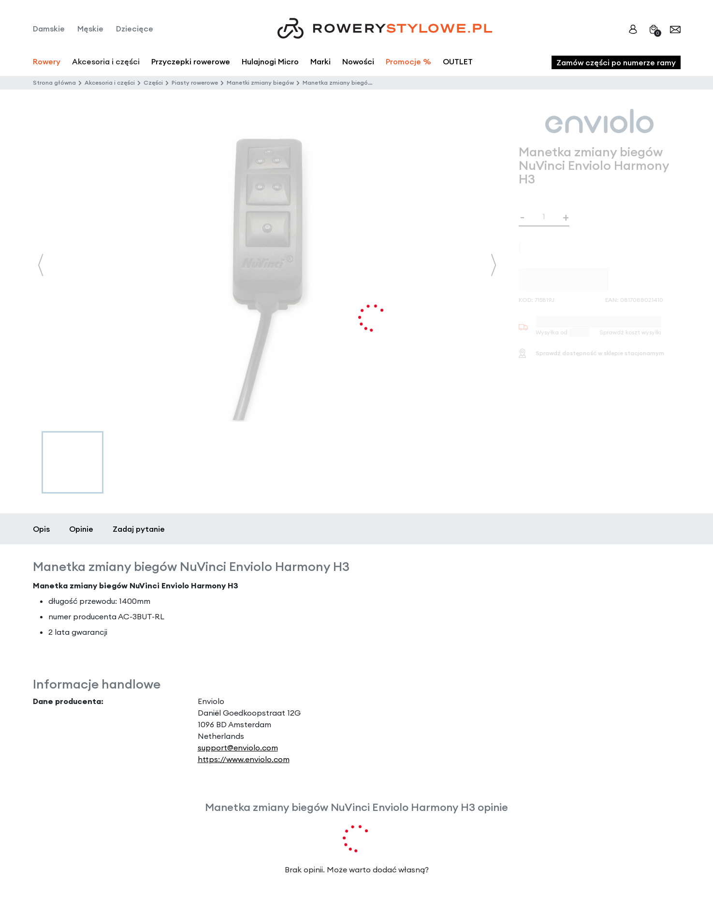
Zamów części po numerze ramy (616, 62)
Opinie (81, 529)
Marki (320, 61)
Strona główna (54, 82)
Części (153, 82)
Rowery (46, 61)
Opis (41, 529)
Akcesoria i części (110, 82)
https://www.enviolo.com (244, 759)
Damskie (49, 28)
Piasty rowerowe (195, 82)
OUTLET (458, 61)
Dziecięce (134, 28)
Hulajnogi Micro (270, 61)
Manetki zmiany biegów (260, 82)
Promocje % (408, 61)
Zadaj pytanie (139, 529)
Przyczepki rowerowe (190, 61)
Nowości (358, 61)
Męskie (90, 28)
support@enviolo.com (238, 747)
